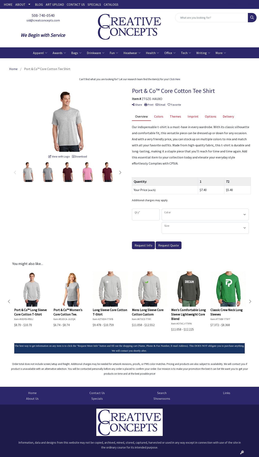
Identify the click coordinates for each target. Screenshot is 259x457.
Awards (59, 52)
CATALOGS (111, 4)
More (220, 52)
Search (162, 393)
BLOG (39, 4)
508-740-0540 (43, 15)
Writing (203, 52)
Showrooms (162, 398)
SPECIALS (94, 4)
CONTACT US (76, 4)
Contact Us (97, 393)
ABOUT (20, 4)
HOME (8, 4)
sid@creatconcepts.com (43, 20)
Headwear (132, 52)
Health (152, 52)
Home (32, 393)
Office (170, 52)
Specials (97, 398)
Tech (186, 52)
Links (226, 393)
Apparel (40, 52)
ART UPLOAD (55, 4)
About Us (32, 398)
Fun (114, 52)
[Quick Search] (211, 17)
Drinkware (95, 52)
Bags (76, 52)
